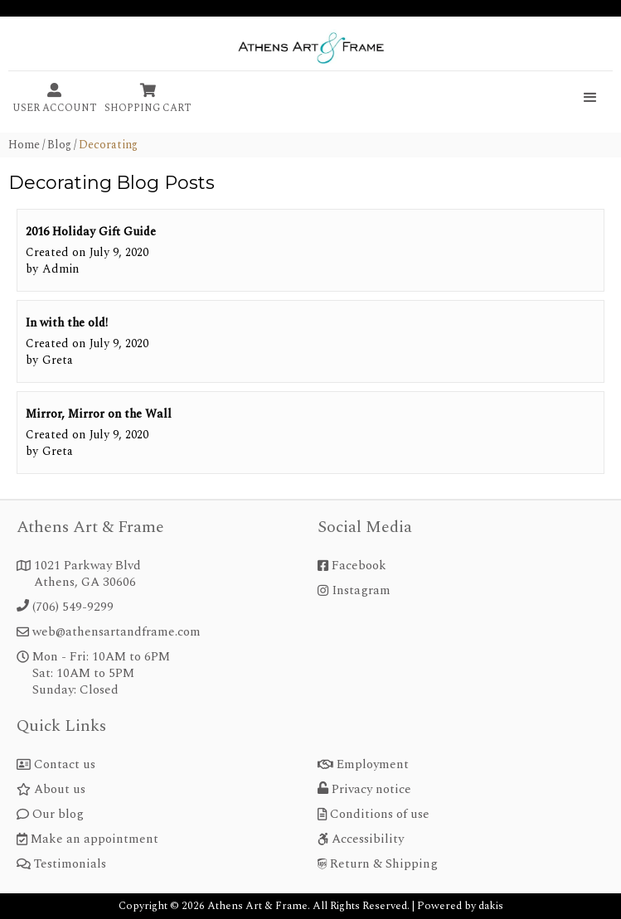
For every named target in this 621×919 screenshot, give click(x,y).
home (24, 145)
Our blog (58, 814)
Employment (373, 765)
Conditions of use (379, 814)
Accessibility (368, 839)
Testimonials (70, 864)
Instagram (361, 591)
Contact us (64, 765)
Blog (59, 145)
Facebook (359, 566)
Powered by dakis (460, 905)
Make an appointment (94, 839)
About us (59, 789)
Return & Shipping (384, 864)
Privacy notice (371, 789)
